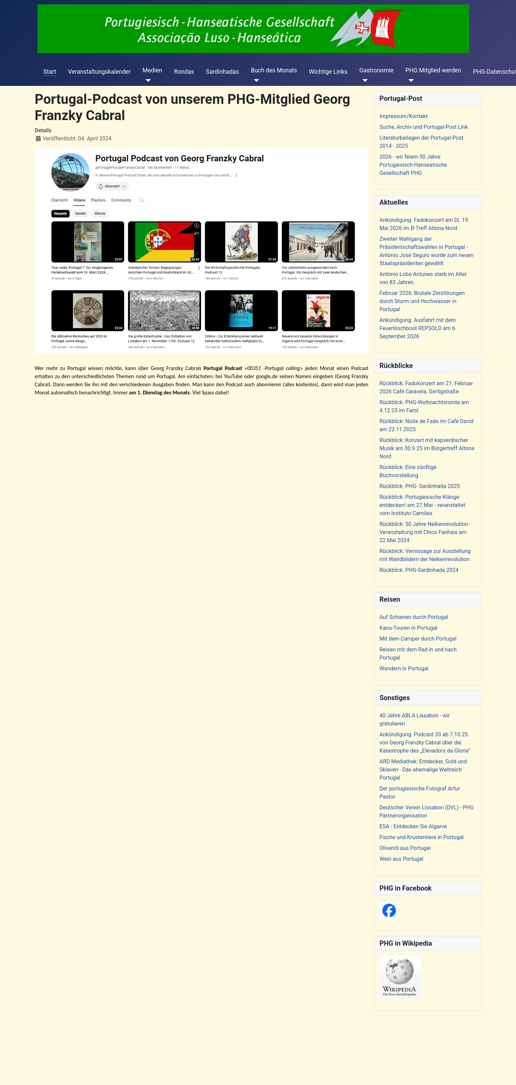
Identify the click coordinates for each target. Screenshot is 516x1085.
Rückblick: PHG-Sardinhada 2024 (419, 570)
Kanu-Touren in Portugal (409, 628)
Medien (152, 70)
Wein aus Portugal (401, 859)
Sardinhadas (222, 71)
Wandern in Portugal (404, 668)
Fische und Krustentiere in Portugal (422, 837)
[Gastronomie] (363, 80)
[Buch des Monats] (255, 80)
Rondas (184, 71)
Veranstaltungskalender (99, 71)
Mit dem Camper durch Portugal (418, 639)
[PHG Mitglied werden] (409, 80)
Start (49, 71)
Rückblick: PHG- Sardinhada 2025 (420, 486)
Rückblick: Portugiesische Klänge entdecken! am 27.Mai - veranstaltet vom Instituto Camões (422, 505)
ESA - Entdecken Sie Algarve (413, 826)
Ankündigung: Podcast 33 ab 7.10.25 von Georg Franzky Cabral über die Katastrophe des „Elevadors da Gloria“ (425, 742)
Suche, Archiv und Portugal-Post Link (424, 127)
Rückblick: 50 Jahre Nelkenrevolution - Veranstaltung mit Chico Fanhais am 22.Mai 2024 (425, 532)
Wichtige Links (328, 71)
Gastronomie (376, 70)
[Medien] (146, 80)
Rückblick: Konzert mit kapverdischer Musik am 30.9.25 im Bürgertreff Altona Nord (427, 448)
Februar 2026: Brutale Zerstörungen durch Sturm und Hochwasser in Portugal (422, 301)
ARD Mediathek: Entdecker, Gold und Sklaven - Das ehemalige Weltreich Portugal (423, 769)
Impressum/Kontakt (404, 116)
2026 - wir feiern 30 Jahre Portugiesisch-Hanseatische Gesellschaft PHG (413, 165)
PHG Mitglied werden (433, 70)
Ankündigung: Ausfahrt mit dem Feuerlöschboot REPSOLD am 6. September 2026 (418, 328)
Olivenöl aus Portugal (405, 848)
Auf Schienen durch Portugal (414, 617)
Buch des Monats (274, 70)
